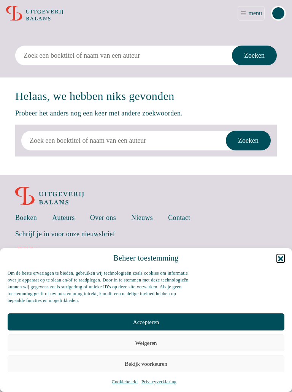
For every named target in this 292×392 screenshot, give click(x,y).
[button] (280, 258)
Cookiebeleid (125, 381)
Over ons (103, 217)
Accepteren (146, 322)
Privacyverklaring (158, 381)
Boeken (26, 217)
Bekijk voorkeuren (146, 364)
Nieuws (142, 217)
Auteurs (63, 217)
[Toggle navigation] (251, 13)
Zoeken (254, 55)
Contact (179, 217)
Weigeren (146, 343)
